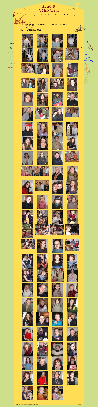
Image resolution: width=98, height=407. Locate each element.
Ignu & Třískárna (49, 8)
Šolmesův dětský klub (70, 10)
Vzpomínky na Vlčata (70, 8)
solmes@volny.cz (29, 404)
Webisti (80, 404)
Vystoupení (30, 24)
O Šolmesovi (64, 24)
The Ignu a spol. (42, 24)
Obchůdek (54, 24)
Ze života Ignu (28, 8)
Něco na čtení (28, 10)
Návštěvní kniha (31, 27)
